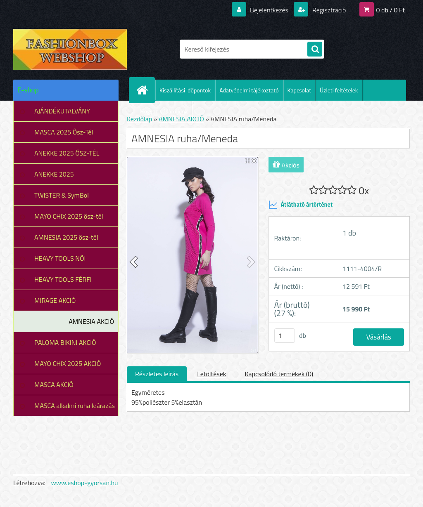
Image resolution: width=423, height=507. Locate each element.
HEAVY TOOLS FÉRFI (63, 279)
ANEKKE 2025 (54, 174)
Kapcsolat (299, 90)
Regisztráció (328, 10)
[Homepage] (145, 90)
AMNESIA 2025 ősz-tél (66, 237)
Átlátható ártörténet (301, 204)
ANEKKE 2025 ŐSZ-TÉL (66, 153)
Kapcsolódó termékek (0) (279, 374)
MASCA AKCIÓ (54, 384)
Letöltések (211, 374)
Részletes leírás (156, 374)
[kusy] (284, 335)
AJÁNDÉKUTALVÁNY (62, 111)
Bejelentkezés (269, 10)
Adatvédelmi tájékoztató (248, 90)
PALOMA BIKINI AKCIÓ (65, 342)
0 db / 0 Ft (390, 10)
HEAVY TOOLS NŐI (60, 258)
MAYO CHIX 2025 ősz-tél (68, 216)
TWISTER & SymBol (61, 195)
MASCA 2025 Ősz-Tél (63, 132)
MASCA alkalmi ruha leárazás (74, 405)
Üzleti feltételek (339, 90)
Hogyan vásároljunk (164, 111)
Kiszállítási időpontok (185, 90)
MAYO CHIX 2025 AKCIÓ (67, 363)
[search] (314, 49)
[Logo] (70, 49)
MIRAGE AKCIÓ (55, 300)
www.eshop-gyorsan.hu (84, 483)
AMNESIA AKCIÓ (91, 321)
